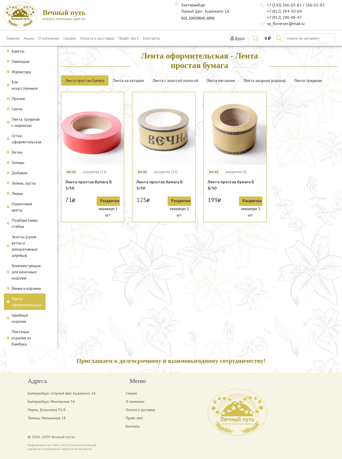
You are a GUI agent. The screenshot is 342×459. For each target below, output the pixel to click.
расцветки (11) (94, 171)
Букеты (18, 51)
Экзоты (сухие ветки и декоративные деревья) (24, 246)
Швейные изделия (20, 318)
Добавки (19, 172)
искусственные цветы (64, 15)
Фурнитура (21, 71)
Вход (240, 38)
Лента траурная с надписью (26, 122)
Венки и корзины (26, 288)
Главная (13, 38)
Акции (29, 38)
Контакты (151, 38)
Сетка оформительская (26, 138)
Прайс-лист (128, 38)
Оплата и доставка (97, 38)
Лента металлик (220, 80)
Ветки (17, 152)
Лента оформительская (26, 301)
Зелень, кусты (24, 183)
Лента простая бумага (84, 80)
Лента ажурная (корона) (264, 80)
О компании (48, 38)
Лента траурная (308, 80)
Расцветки (109, 200)
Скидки (69, 38)
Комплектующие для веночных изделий (26, 272)
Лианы (17, 193)
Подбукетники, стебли (25, 223)
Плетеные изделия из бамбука (21, 338)
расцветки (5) (236, 171)
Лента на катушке (128, 80)
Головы (18, 162)
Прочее (18, 98)
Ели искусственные (25, 85)
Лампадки (20, 61)
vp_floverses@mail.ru (286, 23)
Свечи (17, 108)
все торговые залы (198, 17)
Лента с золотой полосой (175, 80)
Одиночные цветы (22, 206)
